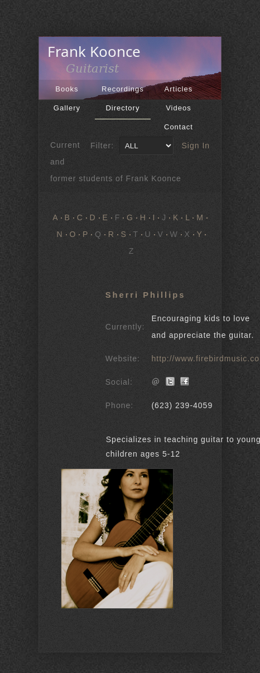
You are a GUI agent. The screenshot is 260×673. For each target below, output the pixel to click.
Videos (178, 108)
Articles (179, 89)
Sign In (196, 145)
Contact (178, 127)
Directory (122, 108)
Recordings (123, 89)
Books (66, 89)
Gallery (67, 108)
